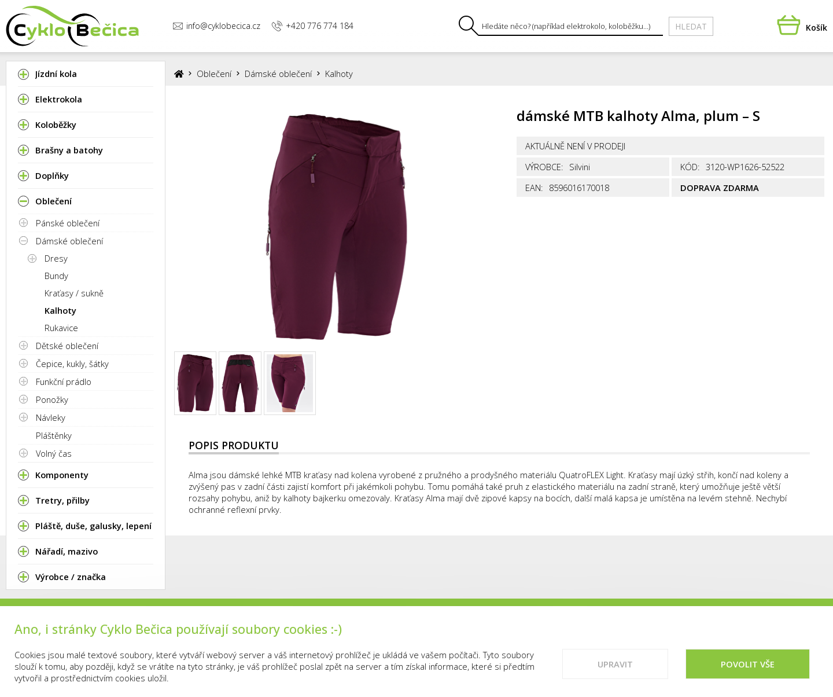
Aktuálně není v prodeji (575, 146)
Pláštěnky (54, 435)
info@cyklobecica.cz (216, 25)
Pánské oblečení (67, 223)
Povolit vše (748, 672)
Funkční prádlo (63, 381)
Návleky (50, 417)
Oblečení (214, 73)
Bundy (56, 275)
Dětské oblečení (67, 345)
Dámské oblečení (69, 241)
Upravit (615, 672)
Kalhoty (60, 310)
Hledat (691, 26)
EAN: (534, 187)
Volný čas (54, 453)
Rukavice (61, 327)
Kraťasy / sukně (74, 293)
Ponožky (52, 399)
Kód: (690, 167)
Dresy (56, 258)
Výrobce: (544, 167)
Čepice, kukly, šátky (72, 363)
